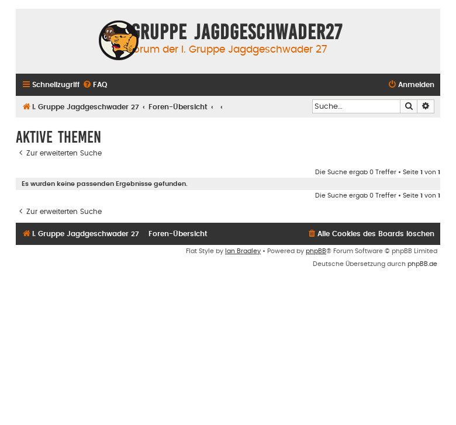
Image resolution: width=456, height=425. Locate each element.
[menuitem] (94, 85)
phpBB (316, 251)
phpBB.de (422, 264)
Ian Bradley (243, 251)
